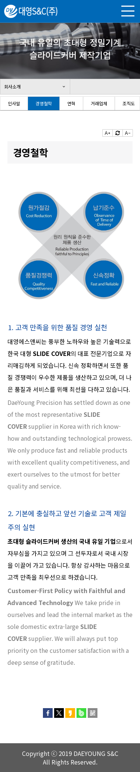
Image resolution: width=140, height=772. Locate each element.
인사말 (14, 103)
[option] (14, 103)
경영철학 (43, 103)
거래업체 (99, 103)
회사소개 (12, 86)
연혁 (71, 103)
